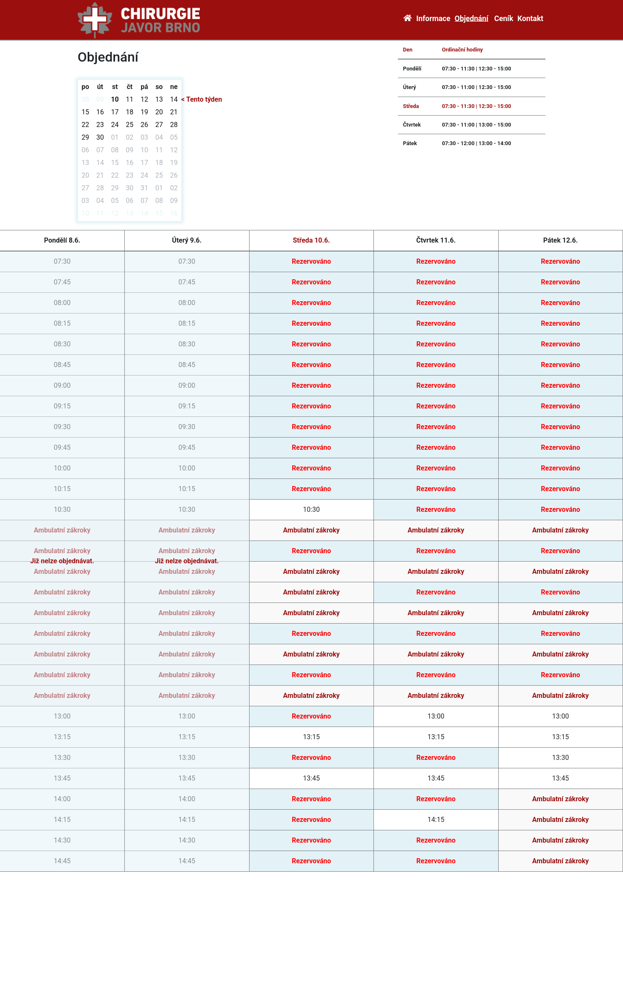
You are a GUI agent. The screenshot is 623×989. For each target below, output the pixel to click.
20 (159, 112)
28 (174, 125)
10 (114, 99)
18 (130, 112)
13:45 (311, 778)
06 (85, 150)
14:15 (435, 820)
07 (100, 150)
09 (100, 99)
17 (115, 112)
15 (85, 112)
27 (159, 125)
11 (130, 99)
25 (130, 125)
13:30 (560, 758)
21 (174, 112)
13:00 (435, 716)
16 (100, 112)
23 (100, 125)
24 (115, 125)
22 (85, 125)
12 (144, 99)
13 (159, 99)
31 (144, 188)
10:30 (311, 509)
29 (85, 137)
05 (174, 137)
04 (159, 137)
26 (144, 125)
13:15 (311, 737)
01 (115, 137)
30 (100, 137)
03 (144, 137)
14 (174, 99)
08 (85, 99)
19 (144, 112)
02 (130, 137)
